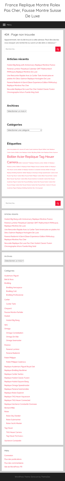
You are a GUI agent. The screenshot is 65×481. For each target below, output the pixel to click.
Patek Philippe (10, 358)
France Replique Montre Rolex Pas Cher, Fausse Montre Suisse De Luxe (32, 10)
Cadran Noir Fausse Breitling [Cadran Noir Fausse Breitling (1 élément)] (25, 182)
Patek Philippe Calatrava (16, 362)
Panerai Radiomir (13, 353)
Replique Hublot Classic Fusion (16, 378)
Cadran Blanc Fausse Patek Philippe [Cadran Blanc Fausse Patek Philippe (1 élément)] (27, 175)
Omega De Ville (12, 337)
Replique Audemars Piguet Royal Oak (19, 367)
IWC (6, 325)
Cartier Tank (11, 304)
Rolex (6, 412)
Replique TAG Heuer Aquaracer (17, 397)
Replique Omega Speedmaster (16, 385)
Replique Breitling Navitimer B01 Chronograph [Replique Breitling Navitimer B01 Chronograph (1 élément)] (30, 188)
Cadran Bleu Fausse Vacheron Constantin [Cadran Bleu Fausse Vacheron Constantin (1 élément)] (32, 178)
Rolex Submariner (13, 420)
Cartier (7, 300)
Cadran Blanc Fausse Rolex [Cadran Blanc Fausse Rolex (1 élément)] (45, 175)
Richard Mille (9, 408)
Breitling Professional (14, 295)
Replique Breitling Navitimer (15, 370)
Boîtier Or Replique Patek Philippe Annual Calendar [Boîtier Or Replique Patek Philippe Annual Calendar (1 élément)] (30, 166)
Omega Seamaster (13, 340)
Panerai (7, 345)
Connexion (8, 455)
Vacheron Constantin (12, 441)
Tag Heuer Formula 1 (14, 436)
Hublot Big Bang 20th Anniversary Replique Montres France (31, 65)
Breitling (7, 283)
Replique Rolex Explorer (14, 393)
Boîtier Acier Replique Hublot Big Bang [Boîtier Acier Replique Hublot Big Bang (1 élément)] (26, 152)
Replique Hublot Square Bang (16, 382)
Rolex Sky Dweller (13, 416)
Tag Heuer (8, 428)
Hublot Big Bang (13, 320)
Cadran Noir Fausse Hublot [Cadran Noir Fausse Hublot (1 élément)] (40, 182)
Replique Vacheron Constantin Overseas (20, 404)
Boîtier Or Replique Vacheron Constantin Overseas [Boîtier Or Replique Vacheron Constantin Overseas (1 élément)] (32, 169)
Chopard (8, 308)
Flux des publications (13, 459)
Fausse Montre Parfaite (13, 312)
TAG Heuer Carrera (14, 432)
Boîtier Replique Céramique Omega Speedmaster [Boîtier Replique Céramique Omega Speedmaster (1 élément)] (36, 172)
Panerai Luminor (12, 349)
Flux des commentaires (13, 463)
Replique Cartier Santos (13, 374)
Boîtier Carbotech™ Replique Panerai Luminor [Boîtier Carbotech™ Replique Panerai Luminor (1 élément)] (31, 163)
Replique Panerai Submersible (16, 389)
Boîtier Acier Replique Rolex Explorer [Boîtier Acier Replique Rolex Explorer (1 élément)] (47, 152)
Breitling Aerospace (14, 287)
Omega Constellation (14, 333)
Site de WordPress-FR (13, 467)
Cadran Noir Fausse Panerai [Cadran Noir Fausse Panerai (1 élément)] (23, 185)
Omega (7, 329)
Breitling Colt (11, 291)
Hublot (7, 316)
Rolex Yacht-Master (14, 423)
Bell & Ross (9, 279)
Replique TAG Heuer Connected (17, 400)
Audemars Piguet (11, 276)
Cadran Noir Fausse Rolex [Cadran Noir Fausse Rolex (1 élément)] (38, 185)
